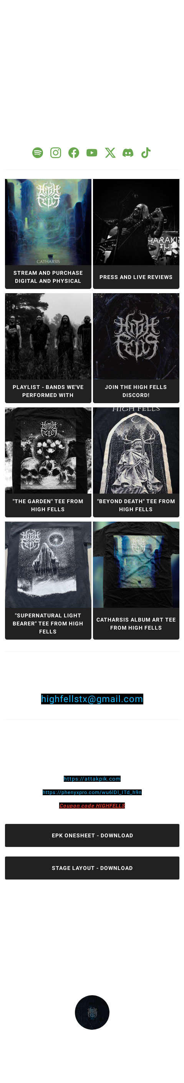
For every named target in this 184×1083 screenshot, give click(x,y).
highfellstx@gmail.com (92, 699)
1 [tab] (87, 7)
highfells (92, 1036)
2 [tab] (101, 7)
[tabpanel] (92, 527)
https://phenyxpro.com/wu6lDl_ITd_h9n (92, 792)
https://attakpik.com (92, 779)
